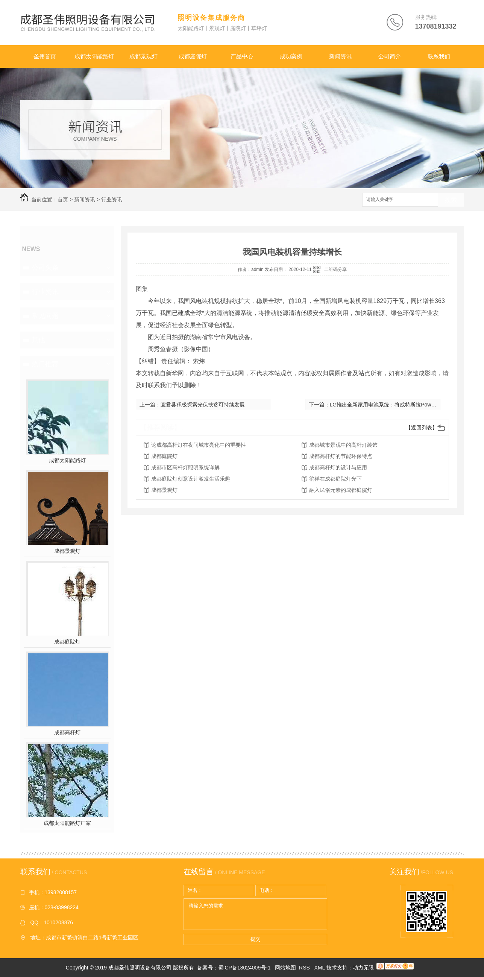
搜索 (451, 200)
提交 (255, 939)
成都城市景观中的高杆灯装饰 (343, 445)
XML (320, 968)
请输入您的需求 (255, 914)
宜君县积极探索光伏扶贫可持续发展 (203, 405)
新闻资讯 (340, 56)
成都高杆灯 (67, 732)
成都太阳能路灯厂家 (67, 823)
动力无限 (363, 968)
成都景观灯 (143, 56)
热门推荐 (45, 364)
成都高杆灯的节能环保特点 (340, 456)
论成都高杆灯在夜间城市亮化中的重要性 (198, 445)
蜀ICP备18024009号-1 (244, 968)
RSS (305, 968)
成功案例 (291, 56)
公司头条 (45, 267)
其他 (38, 340)
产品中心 (242, 56)
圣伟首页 (44, 56)
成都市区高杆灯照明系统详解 (185, 467)
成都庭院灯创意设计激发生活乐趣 (190, 479)
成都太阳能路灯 (94, 56)
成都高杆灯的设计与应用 (338, 467)
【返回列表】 (421, 428)
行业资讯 (111, 199)
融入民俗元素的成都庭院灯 (340, 490)
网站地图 (285, 968)
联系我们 (439, 56)
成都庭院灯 (193, 56)
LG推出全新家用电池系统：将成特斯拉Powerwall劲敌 (392, 405)
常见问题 (45, 316)
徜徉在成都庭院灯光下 (335, 479)
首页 (63, 199)
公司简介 (389, 56)
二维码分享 (335, 269)
